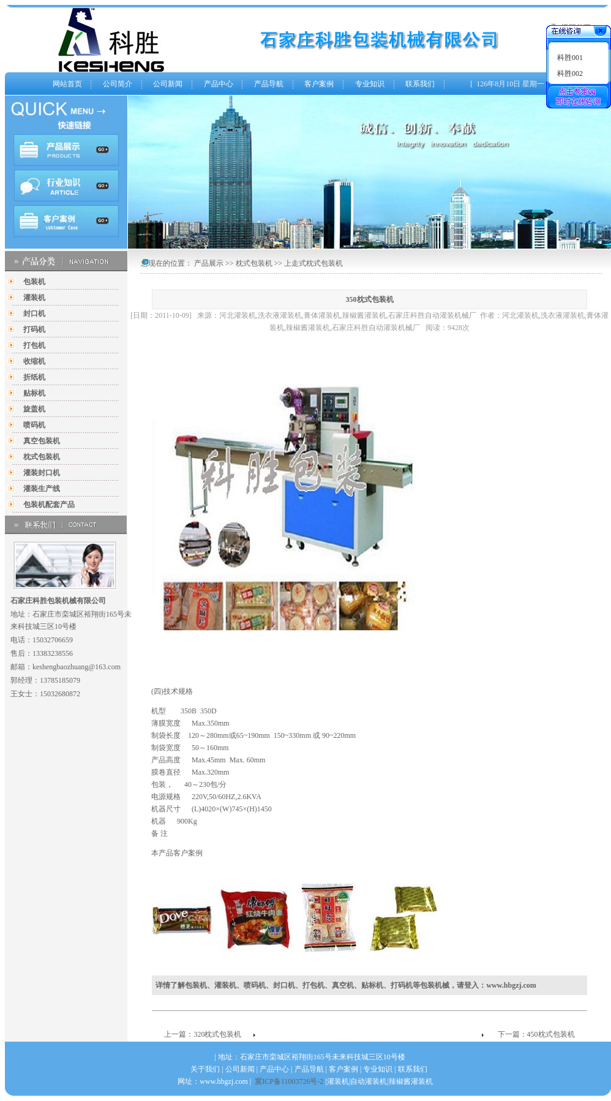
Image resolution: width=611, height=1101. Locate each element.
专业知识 (369, 84)
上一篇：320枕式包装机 (202, 1034)
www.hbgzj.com (511, 985)
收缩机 (34, 361)
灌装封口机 (41, 472)
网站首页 (67, 84)
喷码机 (34, 425)
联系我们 (420, 84)
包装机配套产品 (49, 504)
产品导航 (268, 84)
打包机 (34, 345)
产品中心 (218, 84)
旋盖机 (34, 409)
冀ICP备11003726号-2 (289, 1081)
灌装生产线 (41, 488)
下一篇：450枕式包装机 (536, 1034)
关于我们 (205, 1069)
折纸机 (34, 377)
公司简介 (117, 84)
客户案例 (319, 84)
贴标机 (34, 393)
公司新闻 (167, 84)
